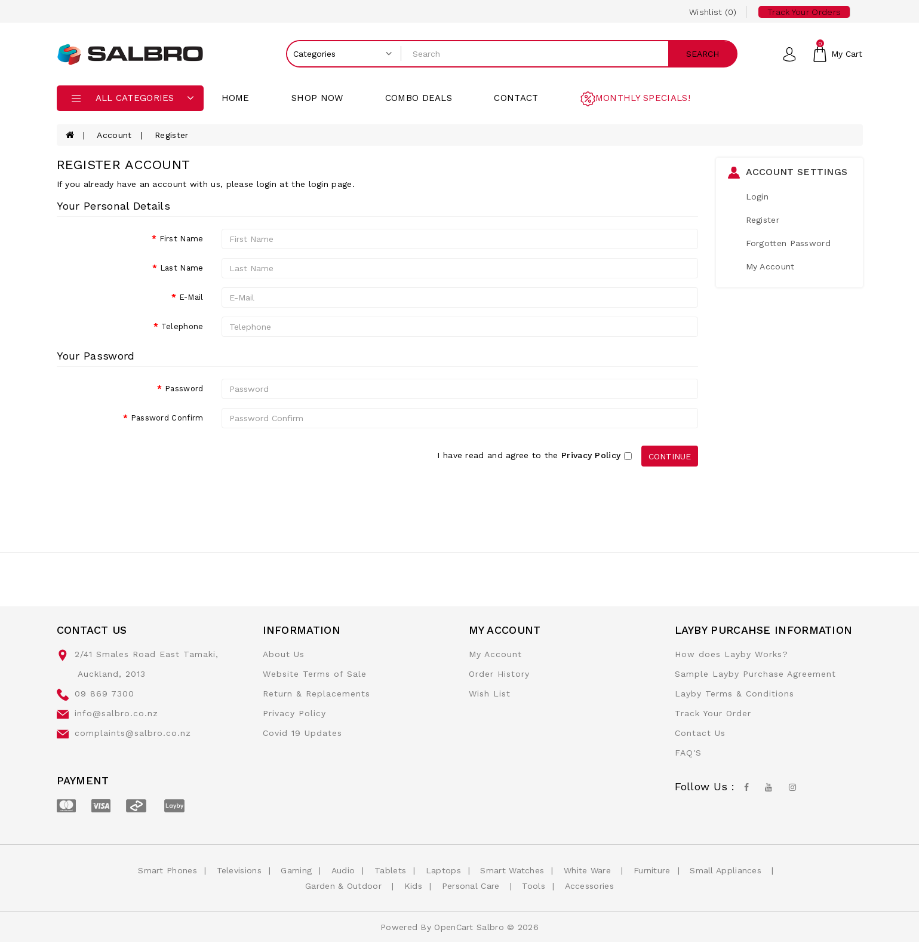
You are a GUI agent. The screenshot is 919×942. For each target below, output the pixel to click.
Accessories (589, 886)
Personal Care (472, 886)
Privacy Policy (294, 713)
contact (516, 98)
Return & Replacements (316, 693)
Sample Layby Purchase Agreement (755, 674)
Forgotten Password (788, 243)
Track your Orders (804, 12)
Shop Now (317, 98)
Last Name (182, 267)
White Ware (589, 870)
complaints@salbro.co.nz (133, 733)
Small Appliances (727, 870)
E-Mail (191, 297)
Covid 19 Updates (302, 733)
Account (114, 135)
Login (757, 196)
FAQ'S (688, 752)
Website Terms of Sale (315, 674)
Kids (413, 886)
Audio (343, 870)
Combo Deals (418, 98)
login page (330, 184)
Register (171, 135)
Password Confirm (167, 417)
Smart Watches (512, 870)
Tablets (390, 870)
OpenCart (453, 927)
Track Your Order (713, 713)
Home (236, 98)
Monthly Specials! (642, 98)
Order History (499, 674)
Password (184, 388)
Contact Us (700, 733)
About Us (284, 654)
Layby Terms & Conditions (734, 693)
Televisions (239, 870)
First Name (181, 238)
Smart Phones (167, 870)
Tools (533, 886)
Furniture (652, 870)
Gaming (296, 870)
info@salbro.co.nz (116, 713)
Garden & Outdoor (345, 886)
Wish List (490, 693)
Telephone (182, 326)
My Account (770, 266)
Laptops (443, 870)
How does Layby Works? (731, 654)
